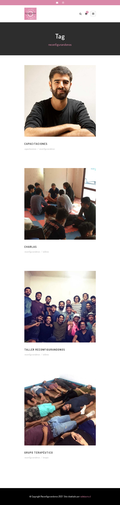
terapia (47, 457)
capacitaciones (31, 149)
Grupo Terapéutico (41, 452)
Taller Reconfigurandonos (49, 349)
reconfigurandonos (49, 149)
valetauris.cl (89, 496)
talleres (47, 252)
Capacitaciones (38, 144)
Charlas (31, 247)
